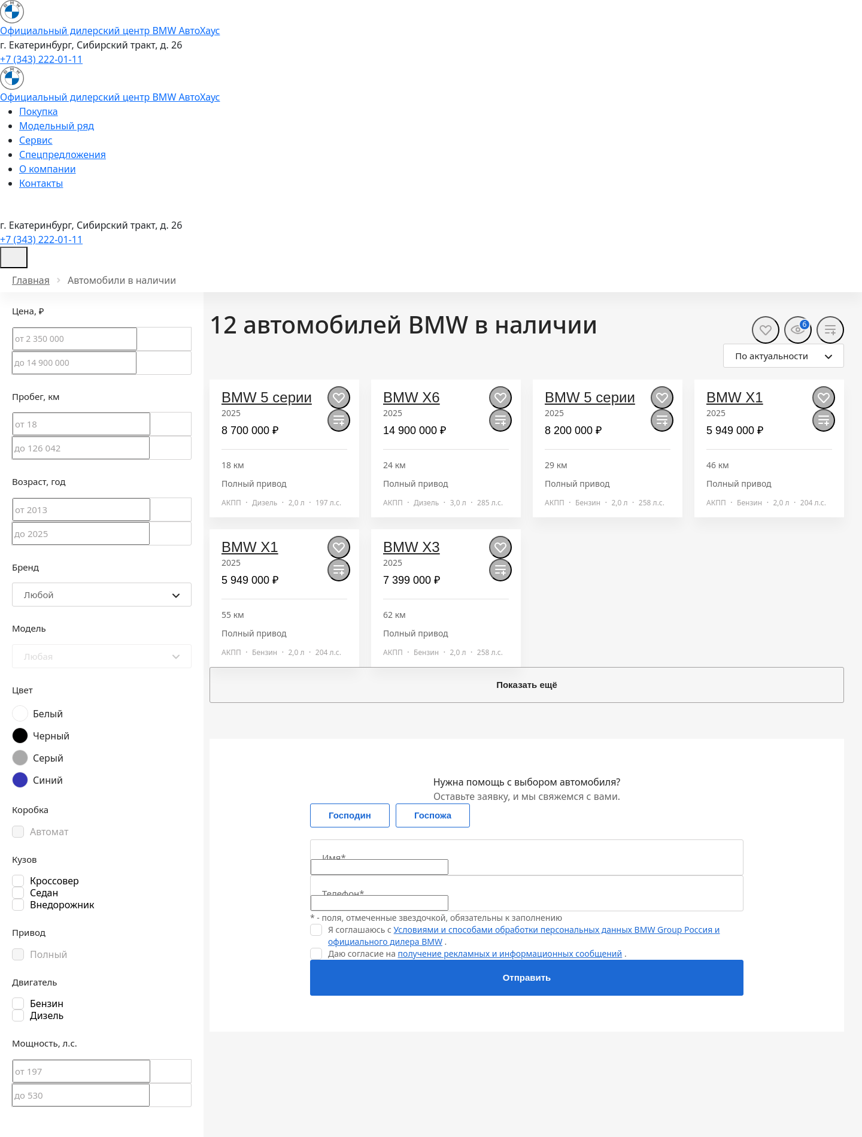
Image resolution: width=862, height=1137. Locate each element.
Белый (48, 713)
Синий (48, 780)
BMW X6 (411, 397)
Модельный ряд (56, 125)
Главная (31, 280)
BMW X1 (734, 397)
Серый (48, 758)
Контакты (41, 183)
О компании (47, 168)
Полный (49, 954)
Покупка (38, 111)
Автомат (49, 832)
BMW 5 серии (266, 397)
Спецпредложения (62, 154)
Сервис (36, 140)
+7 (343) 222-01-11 (41, 59)
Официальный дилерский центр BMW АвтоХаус (110, 30)
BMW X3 (411, 547)
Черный (51, 735)
